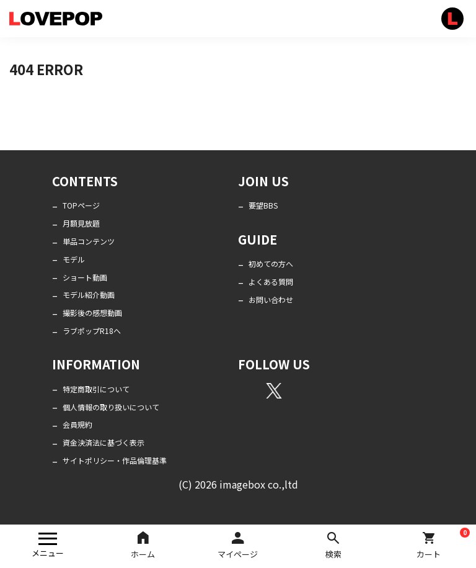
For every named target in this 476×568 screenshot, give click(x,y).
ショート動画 (85, 277)
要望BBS (263, 205)
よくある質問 (271, 281)
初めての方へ (271, 263)
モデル (74, 259)
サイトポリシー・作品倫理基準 (115, 460)
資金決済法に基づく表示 (103, 442)
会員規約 (77, 424)
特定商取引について (96, 389)
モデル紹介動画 (89, 294)
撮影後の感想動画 (92, 312)
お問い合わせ (271, 299)
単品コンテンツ (89, 241)
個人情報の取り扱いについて (111, 407)
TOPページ (81, 205)
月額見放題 (81, 223)
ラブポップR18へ (92, 330)
